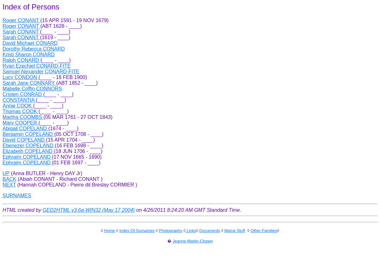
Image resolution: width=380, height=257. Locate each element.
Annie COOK (18, 105)
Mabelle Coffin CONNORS (32, 88)
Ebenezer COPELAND (29, 145)
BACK (9, 179)
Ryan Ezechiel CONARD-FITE (37, 66)
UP (6, 173)
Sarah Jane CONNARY (29, 83)
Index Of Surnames (137, 230)
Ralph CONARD (21, 60)
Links (190, 230)
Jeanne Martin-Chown (193, 241)
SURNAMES (17, 195)
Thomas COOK (21, 111)
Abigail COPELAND (25, 128)
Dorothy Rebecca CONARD (34, 49)
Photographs (170, 230)
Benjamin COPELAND (28, 134)
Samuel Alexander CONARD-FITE (41, 71)
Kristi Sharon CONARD (29, 54)
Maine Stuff (234, 230)
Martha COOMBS (23, 117)
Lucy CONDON (21, 77)
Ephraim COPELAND (27, 157)
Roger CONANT (21, 20)
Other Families (264, 230)
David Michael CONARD (30, 43)
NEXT (9, 184)
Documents (209, 230)
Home (109, 230)
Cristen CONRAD (23, 94)
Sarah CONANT (21, 31)
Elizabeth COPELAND (28, 151)
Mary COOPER (21, 122)
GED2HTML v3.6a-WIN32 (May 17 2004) (89, 210)
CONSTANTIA (19, 100)
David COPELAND (24, 140)
